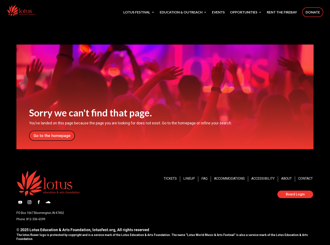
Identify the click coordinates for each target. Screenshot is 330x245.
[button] (20, 202)
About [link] (286, 178)
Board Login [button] (295, 194)
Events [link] (218, 12)
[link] (28, 10)
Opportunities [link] (243, 12)
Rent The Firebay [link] (282, 12)
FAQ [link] (204, 178)
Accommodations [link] (229, 178)
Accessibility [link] (263, 178)
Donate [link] (313, 12)
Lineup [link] (189, 178)
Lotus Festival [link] (136, 12)
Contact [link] (305, 178)
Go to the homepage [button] (52, 135)
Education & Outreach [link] (181, 12)
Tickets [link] (170, 178)
